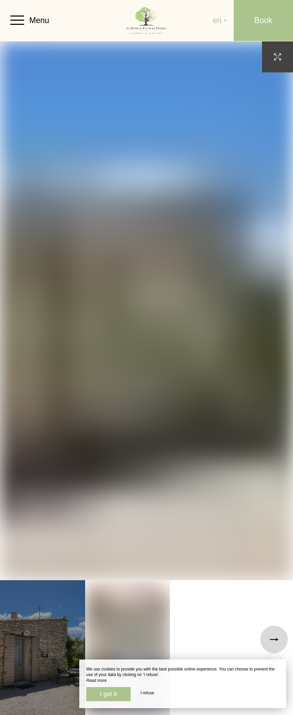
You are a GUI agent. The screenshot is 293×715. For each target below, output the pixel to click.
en (220, 20)
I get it (108, 694)
